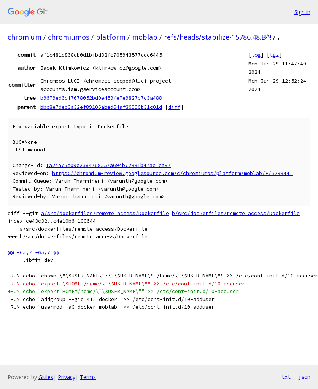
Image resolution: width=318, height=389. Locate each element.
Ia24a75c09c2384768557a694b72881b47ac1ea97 (108, 165)
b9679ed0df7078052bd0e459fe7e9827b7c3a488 (101, 97)
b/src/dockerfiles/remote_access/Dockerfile (236, 213)
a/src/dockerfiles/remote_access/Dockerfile (105, 213)
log (256, 54)
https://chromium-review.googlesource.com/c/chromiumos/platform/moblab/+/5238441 (172, 173)
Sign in (302, 12)
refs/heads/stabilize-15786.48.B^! (217, 36)
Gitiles (45, 377)
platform (111, 36)
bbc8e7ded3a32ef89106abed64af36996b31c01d (101, 107)
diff (174, 107)
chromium (24, 36)
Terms (88, 377)
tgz (274, 54)
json (304, 376)
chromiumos (68, 36)
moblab (144, 36)
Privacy (66, 377)
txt (286, 376)
